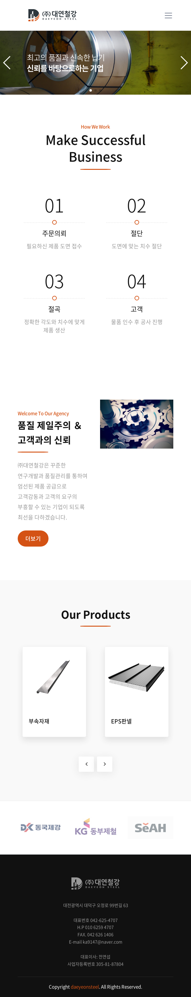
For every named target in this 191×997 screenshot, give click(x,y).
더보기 (33, 538)
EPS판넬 (121, 721)
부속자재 (39, 721)
